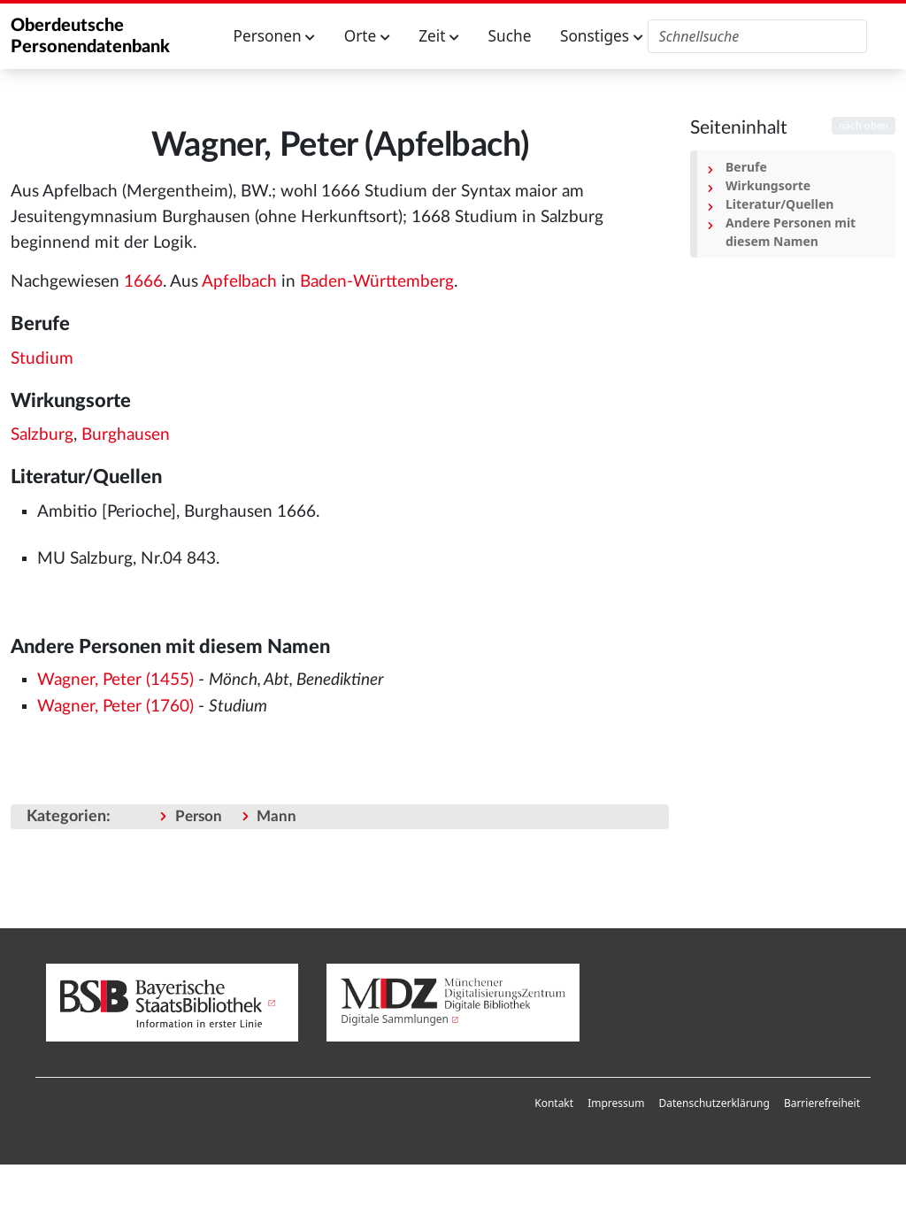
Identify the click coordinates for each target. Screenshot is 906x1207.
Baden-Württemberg (377, 281)
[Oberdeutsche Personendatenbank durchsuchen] (758, 36)
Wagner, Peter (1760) (115, 706)
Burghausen (125, 435)
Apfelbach (239, 281)
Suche (510, 36)
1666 (143, 281)
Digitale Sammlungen (395, 1018)
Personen (275, 36)
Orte (367, 36)
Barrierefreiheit (822, 1103)
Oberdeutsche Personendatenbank (90, 36)
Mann (276, 816)
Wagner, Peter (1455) (115, 680)
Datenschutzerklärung (713, 1103)
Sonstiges (601, 36)
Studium (42, 358)
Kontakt (553, 1103)
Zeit (438, 36)
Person (198, 816)
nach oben (863, 125)
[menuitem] (553, 1103)
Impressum (615, 1103)
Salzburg (42, 435)
